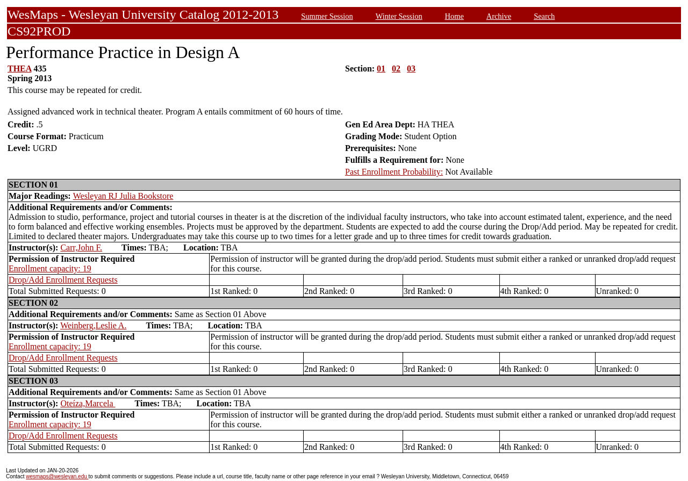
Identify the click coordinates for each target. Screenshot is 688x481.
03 (411, 68)
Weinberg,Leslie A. (93, 325)
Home (454, 16)
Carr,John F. (81, 247)
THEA (19, 68)
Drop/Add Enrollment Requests (63, 279)
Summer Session (327, 16)
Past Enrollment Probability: (394, 171)
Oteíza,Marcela (87, 403)
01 (381, 68)
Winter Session (399, 16)
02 (396, 68)
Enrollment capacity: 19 (50, 268)
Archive (498, 16)
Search (544, 16)
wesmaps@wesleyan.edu (57, 476)
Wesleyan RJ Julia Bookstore (123, 195)
